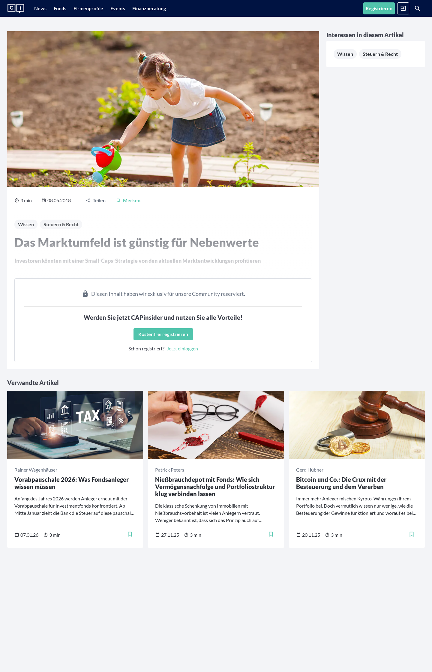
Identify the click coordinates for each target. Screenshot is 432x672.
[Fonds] (69, 8)
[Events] (139, 8)
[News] (43, 8)
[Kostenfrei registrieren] (127, 325)
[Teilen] (95, 191)
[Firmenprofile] (103, 8)
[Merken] (128, 191)
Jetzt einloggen (146, 339)
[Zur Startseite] (16, 9)
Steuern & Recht (281, 100)
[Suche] (410, 8)
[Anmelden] (380, 8)
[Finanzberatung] (173, 8)
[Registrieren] (348, 8)
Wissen (272, 88)
